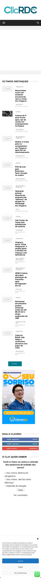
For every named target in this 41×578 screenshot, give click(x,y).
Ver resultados (20, 495)
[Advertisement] (20, 50)
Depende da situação (16, 486)
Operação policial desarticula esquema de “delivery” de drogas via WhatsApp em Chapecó (21, 198)
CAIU (17, 209)
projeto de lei (20, 322)
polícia (19, 289)
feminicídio (20, 156)
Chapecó (19, 238)
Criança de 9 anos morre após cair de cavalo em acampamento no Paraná (21, 121)
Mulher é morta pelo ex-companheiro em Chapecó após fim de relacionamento (22, 147)
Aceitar (20, 561)
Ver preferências (20, 573)
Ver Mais (15, 364)
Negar (20, 567)
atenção (19, 230)
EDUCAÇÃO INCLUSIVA (20, 259)
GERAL (18, 112)
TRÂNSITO (19, 87)
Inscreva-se (33, 448)
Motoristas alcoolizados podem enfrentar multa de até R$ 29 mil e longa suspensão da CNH (21, 309)
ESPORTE (19, 331)
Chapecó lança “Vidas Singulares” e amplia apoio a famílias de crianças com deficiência (21, 248)
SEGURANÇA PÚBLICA (20, 137)
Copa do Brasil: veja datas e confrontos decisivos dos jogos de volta (21, 341)
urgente (19, 104)
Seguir (35, 444)
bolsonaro (20, 179)
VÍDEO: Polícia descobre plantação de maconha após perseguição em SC (21, 279)
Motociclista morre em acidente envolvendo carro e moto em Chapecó (21, 96)
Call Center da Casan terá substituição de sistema (21, 223)
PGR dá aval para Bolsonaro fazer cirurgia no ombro (21, 171)
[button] (38, 539)
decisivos (20, 351)
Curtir (34, 439)
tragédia (20, 129)
